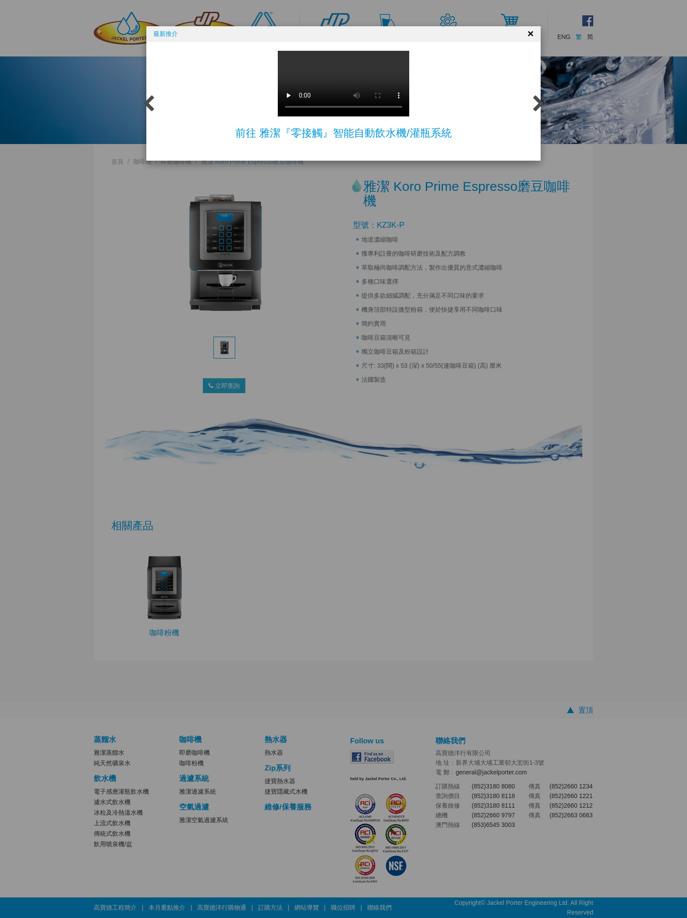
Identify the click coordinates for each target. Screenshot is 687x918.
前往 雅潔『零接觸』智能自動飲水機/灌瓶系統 (343, 133)
